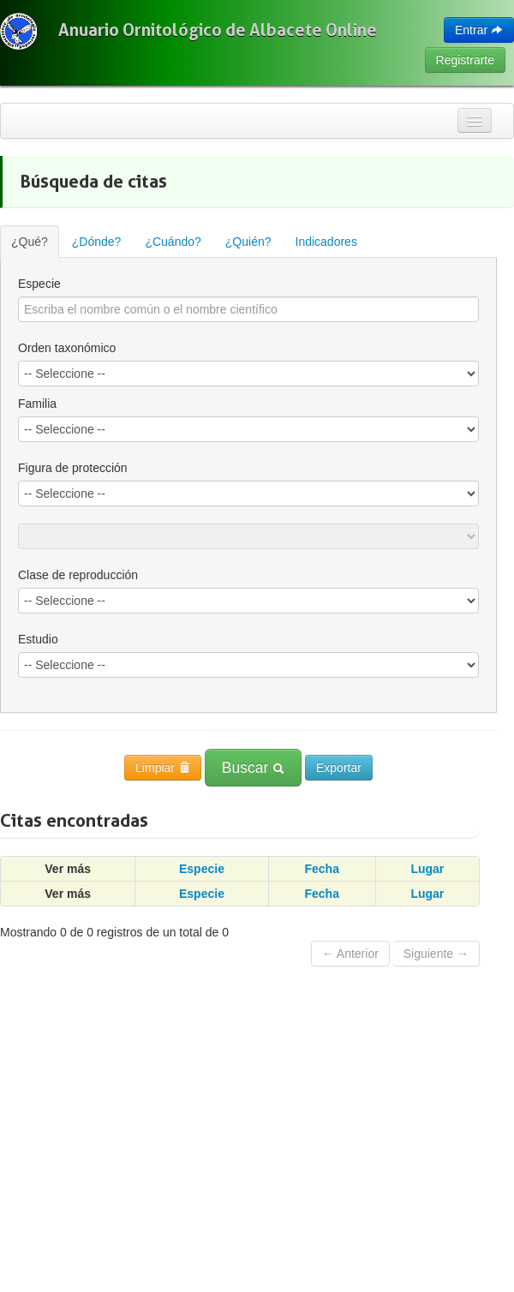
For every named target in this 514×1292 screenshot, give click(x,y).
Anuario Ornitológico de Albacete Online (217, 30)
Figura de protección (73, 468)
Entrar (479, 30)
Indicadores (326, 241)
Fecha (321, 869)
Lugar (427, 869)
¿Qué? (29, 241)
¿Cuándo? (172, 241)
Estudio (38, 639)
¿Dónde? (97, 241)
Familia (37, 403)
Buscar (253, 767)
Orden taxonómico (67, 348)
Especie (39, 283)
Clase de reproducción (78, 575)
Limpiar (162, 768)
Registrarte (465, 60)
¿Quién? (248, 241)
